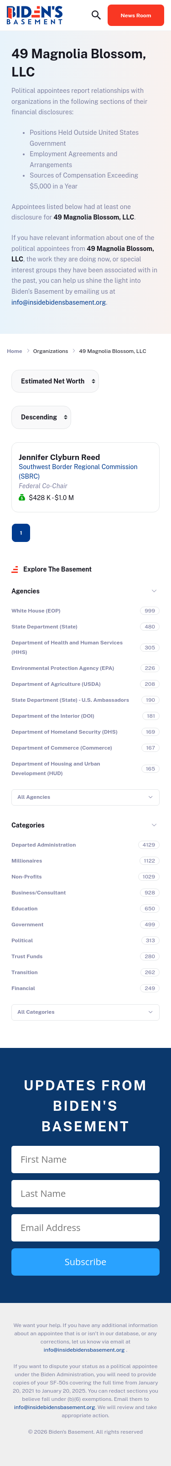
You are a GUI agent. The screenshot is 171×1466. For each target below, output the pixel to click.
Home (14, 351)
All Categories (35, 1012)
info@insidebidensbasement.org (58, 302)
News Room (136, 15)
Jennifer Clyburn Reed (59, 457)
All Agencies (33, 797)
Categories (28, 825)
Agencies (25, 591)
